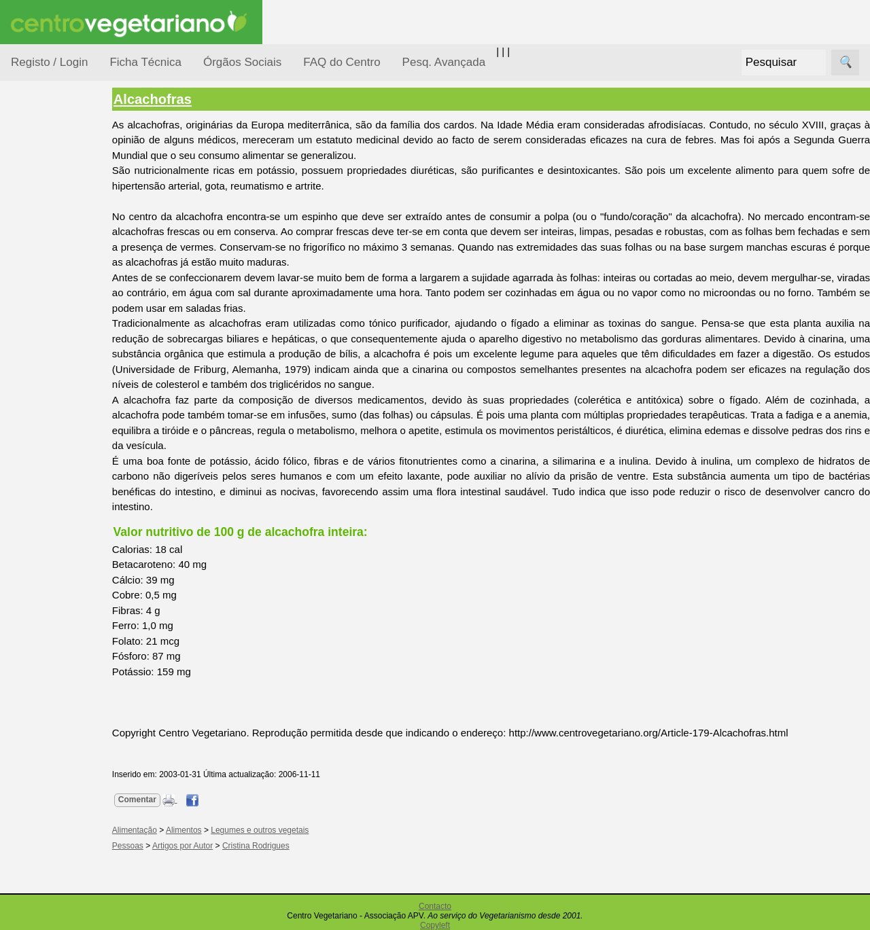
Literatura (65, 651)
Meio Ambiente (60, 325)
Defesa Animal (60, 273)
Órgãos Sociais (242, 62)
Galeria (60, 628)
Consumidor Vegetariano (54, 239)
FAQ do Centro (341, 62)
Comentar (161, 799)
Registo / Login (49, 62)
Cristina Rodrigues (279, 846)
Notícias (45, 351)
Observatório (56, 377)
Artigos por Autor (206, 846)
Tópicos (29, 171)
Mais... (26, 842)
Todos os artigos (81, 904)
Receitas (63, 525)
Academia (66, 607)
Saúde (41, 429)
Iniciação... (51, 299)
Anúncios (65, 547)
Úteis (22, 690)
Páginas (29, 464)
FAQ (54, 882)
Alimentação (55, 205)
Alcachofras (176, 99)
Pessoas (47, 404)
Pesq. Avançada (444, 62)
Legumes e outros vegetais (283, 830)
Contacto (435, 906)
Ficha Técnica (145, 62)
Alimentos (208, 830)
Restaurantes (74, 729)
